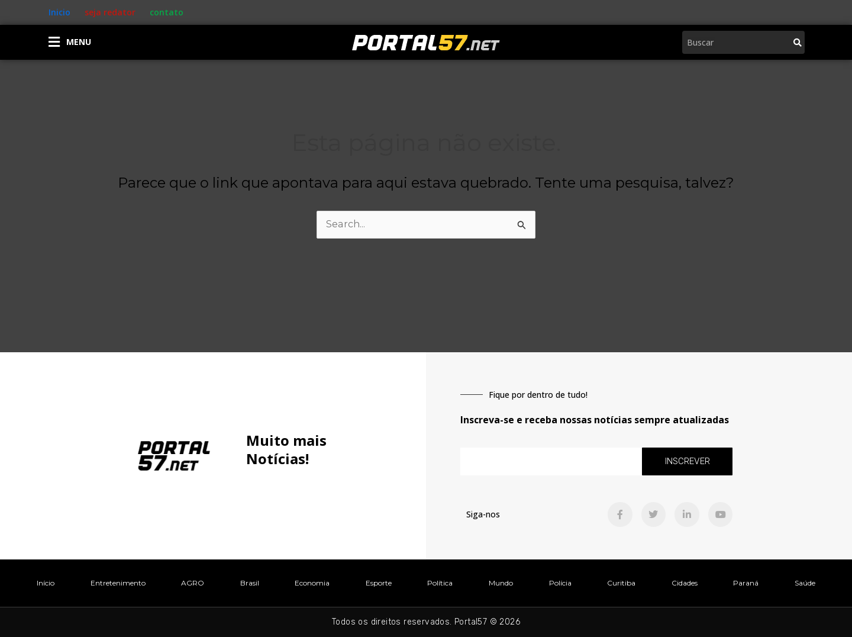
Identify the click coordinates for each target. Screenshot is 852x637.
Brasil (249, 582)
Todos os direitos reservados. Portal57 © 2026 (426, 622)
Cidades (685, 582)
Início (45, 582)
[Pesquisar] (797, 42)
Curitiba (621, 582)
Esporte (379, 582)
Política (440, 582)
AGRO (192, 582)
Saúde (805, 582)
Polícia (560, 582)
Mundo (501, 582)
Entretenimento (118, 582)
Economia (312, 582)
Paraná (746, 582)
